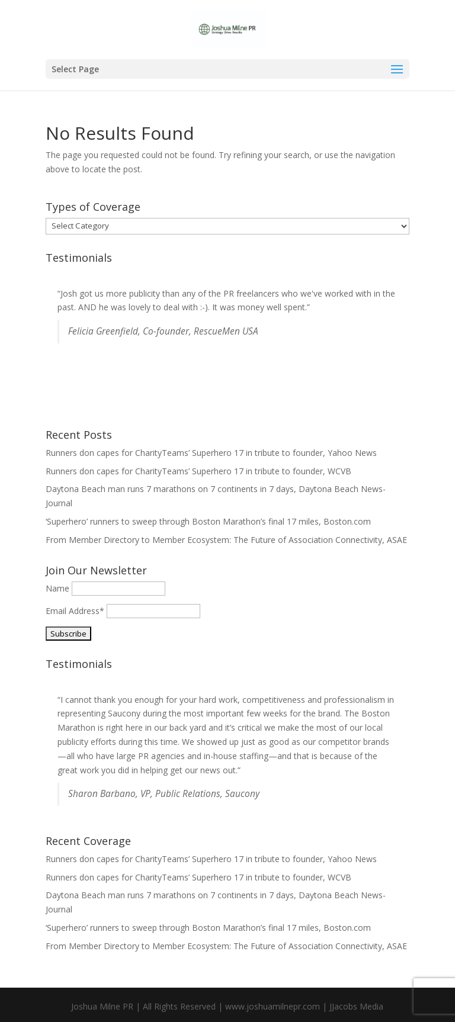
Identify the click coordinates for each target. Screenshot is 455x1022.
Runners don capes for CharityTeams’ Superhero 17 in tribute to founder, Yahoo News (211, 452)
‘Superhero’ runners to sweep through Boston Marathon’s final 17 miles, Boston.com (208, 521)
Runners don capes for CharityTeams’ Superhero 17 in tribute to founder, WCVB (198, 471)
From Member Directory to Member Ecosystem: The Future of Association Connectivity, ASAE (226, 539)
